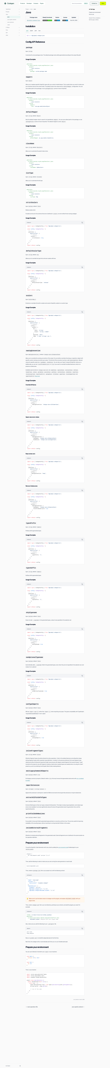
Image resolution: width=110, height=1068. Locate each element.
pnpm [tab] (31, 30)
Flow (13, 30)
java (8, 17)
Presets (13, 11)
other (13, 35)
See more (37, 376)
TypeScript (13, 9)
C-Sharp (13, 27)
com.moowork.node (63, 847)
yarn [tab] (36, 30)
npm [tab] (27, 30)
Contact (94, 3)
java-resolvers (10, 22)
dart (13, 32)
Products (22, 3)
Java (13, 14)
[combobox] (80, 3)
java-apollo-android (11, 19)
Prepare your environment (95, 12)
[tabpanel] (55, 36)
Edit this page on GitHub (93, 19)
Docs (103, 3)
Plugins (42, 3)
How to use (91, 14)
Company (35, 3)
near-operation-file (32, 1007)
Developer (29, 3)
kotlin (8, 24)
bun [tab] (39, 30)
